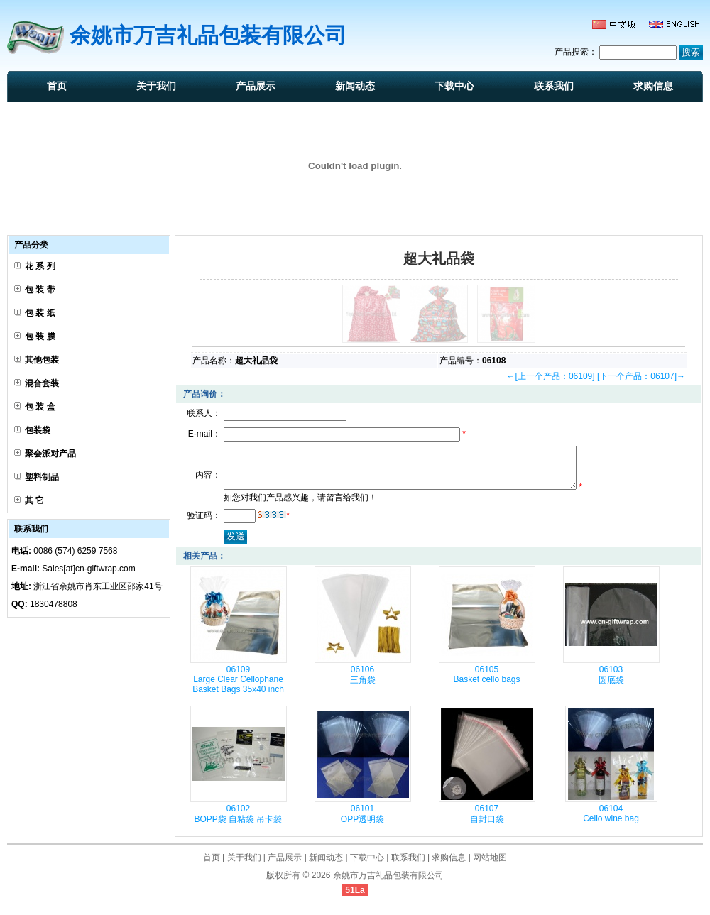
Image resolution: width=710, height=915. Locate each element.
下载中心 (454, 86)
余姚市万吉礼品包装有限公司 (388, 884)
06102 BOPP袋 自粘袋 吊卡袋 (238, 822)
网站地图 (490, 866)
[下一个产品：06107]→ (641, 376)
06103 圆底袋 (611, 683)
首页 (57, 86)
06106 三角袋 (363, 683)
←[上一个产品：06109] (551, 376)
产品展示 (255, 86)
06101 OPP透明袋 (362, 822)
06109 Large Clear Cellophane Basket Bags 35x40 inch (238, 688)
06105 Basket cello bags (486, 683)
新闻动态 (355, 86)
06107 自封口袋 (487, 822)
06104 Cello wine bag (611, 822)
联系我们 (554, 86)
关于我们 (156, 86)
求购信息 (653, 86)
